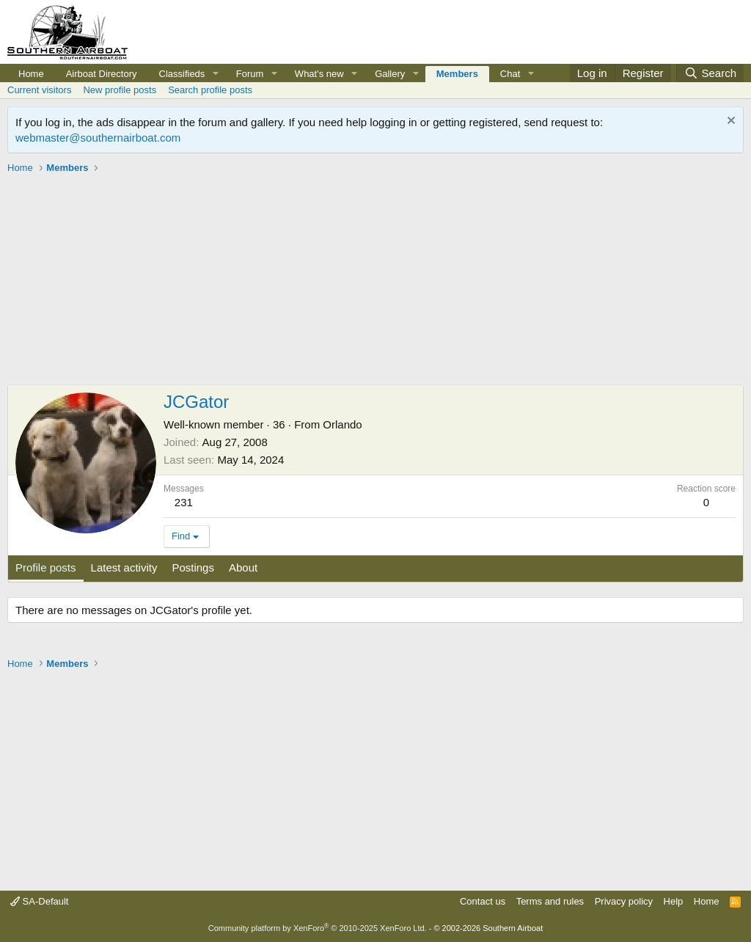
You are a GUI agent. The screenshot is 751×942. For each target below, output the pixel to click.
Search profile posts (210, 89)
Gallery (390, 73)
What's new (319, 73)
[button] (215, 74)
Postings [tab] (193, 567)
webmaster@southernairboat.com (97, 137)
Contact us (482, 901)
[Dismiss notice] (729, 122)
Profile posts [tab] (45, 567)
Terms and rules (550, 901)
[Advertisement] (375, 281)
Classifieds (182, 73)
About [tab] (243, 567)
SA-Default (39, 901)
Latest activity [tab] (124, 567)
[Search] (710, 73)
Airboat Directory (101, 73)
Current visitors (39, 89)
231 (184, 502)
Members (457, 73)
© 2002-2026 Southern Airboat (488, 928)
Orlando (342, 424)
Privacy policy (624, 901)
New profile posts (119, 89)
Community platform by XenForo (317, 928)
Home (31, 73)
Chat (510, 73)
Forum (250, 73)
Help (674, 901)
